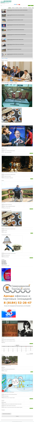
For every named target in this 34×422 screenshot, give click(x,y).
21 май (2, 207)
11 (30, 348)
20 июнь (2, 368)
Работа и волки (3, 342)
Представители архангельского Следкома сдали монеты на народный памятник (16, 34)
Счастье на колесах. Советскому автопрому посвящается (8, 339)
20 (8, 350)
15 (17, 349)
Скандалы (29, 7)
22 (17, 350)
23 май (2, 340)
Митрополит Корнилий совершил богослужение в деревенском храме (15, 39)
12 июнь (2, 148)
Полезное (17, 416)
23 (21, 350)
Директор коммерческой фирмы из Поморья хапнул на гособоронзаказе (15, 44)
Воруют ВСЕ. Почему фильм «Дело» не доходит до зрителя (8, 174)
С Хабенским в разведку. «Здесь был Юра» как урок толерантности (9, 172)
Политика (13, 7)
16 (21, 349)
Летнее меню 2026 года (4, 230)
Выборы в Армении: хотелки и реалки (6, 146)
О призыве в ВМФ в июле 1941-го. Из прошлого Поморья (8, 397)
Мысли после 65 (3, 202)
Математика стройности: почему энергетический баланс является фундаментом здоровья (12, 407)
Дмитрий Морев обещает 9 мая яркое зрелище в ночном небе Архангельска (16, 24)
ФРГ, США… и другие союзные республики (6, 152)
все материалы (31, 343)
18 (30, 349)
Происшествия (25, 7)
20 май (2, 254)
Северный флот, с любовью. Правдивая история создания (8, 206)
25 (30, 350)
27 (8, 351)
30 (21, 351)
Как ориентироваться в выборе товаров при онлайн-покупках (9, 405)
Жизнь (33, 7)
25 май (2, 395)
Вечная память (3, 367)
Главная (9, 7)
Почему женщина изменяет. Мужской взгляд (7, 204)
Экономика (17, 7)
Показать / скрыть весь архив (5, 265)
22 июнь (2, 403)
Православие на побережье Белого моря (6, 365)
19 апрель (2, 175)
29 (17, 351)
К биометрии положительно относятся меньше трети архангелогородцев (15, 29)
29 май (2, 231)
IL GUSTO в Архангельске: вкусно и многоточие (7, 226)
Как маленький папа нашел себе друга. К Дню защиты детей (8, 253)
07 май (8, 15)
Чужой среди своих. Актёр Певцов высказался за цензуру (8, 150)
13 (8, 349)
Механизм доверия (4, 402)
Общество (20, 7)
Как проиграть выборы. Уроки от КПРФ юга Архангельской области (9, 394)
